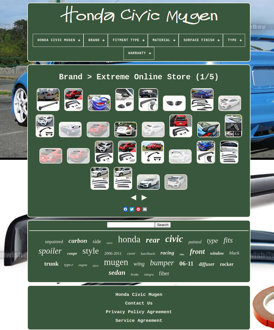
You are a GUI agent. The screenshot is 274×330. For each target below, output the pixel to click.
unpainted (54, 241)
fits (228, 240)
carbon (78, 240)
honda (129, 239)
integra (149, 274)
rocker (227, 264)
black (234, 253)
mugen (116, 262)
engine (83, 265)
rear (153, 239)
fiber (164, 273)
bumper (162, 262)
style (90, 251)
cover (131, 253)
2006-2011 (113, 253)
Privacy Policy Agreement (139, 312)
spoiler (50, 251)
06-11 (186, 263)
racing (167, 253)
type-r (68, 265)
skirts (96, 265)
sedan (117, 272)
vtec (182, 254)
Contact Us (139, 303)
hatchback (148, 253)
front (197, 251)
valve (109, 242)
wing (139, 263)
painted (195, 242)
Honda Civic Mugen (138, 294)
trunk (51, 263)
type (212, 240)
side (97, 241)
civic (174, 239)
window (217, 253)
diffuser (207, 264)
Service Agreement (138, 320)
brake (135, 274)
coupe (72, 253)
